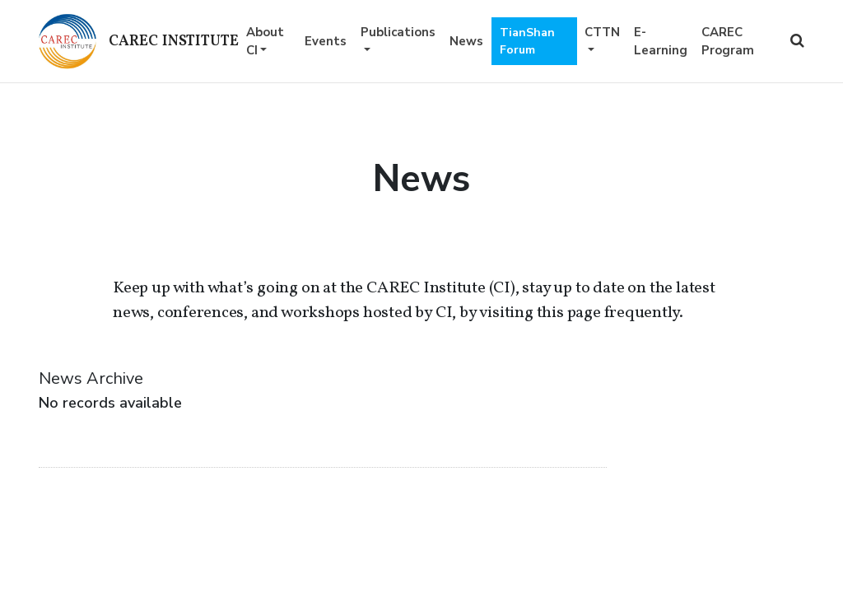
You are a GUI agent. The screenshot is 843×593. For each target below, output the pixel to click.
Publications (398, 32)
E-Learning (660, 41)
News (466, 41)
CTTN (602, 32)
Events (326, 41)
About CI (265, 41)
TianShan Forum (527, 41)
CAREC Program (727, 41)
